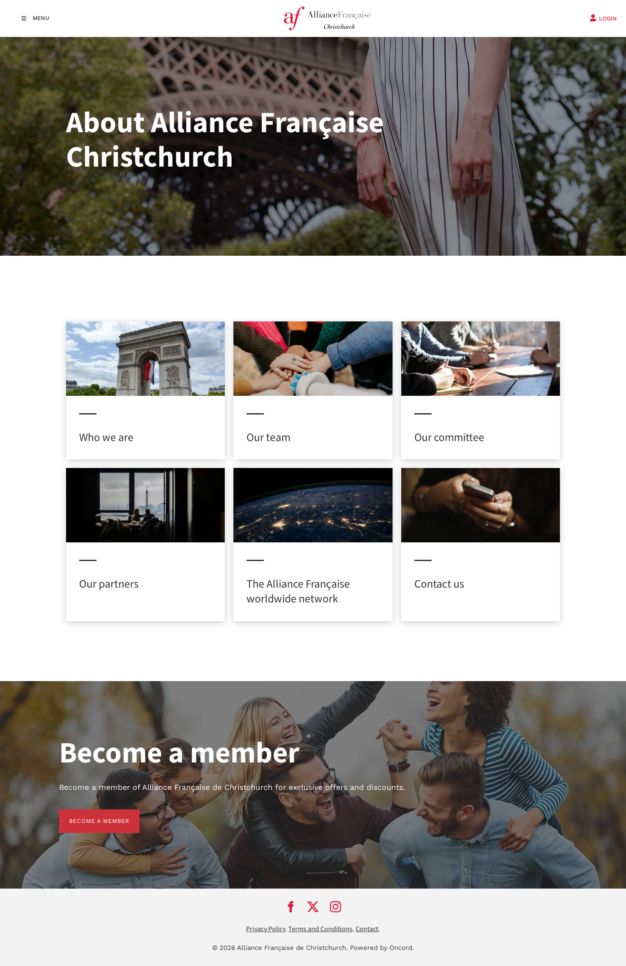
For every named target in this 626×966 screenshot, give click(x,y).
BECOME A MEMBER (89, 814)
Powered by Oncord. (382, 948)
